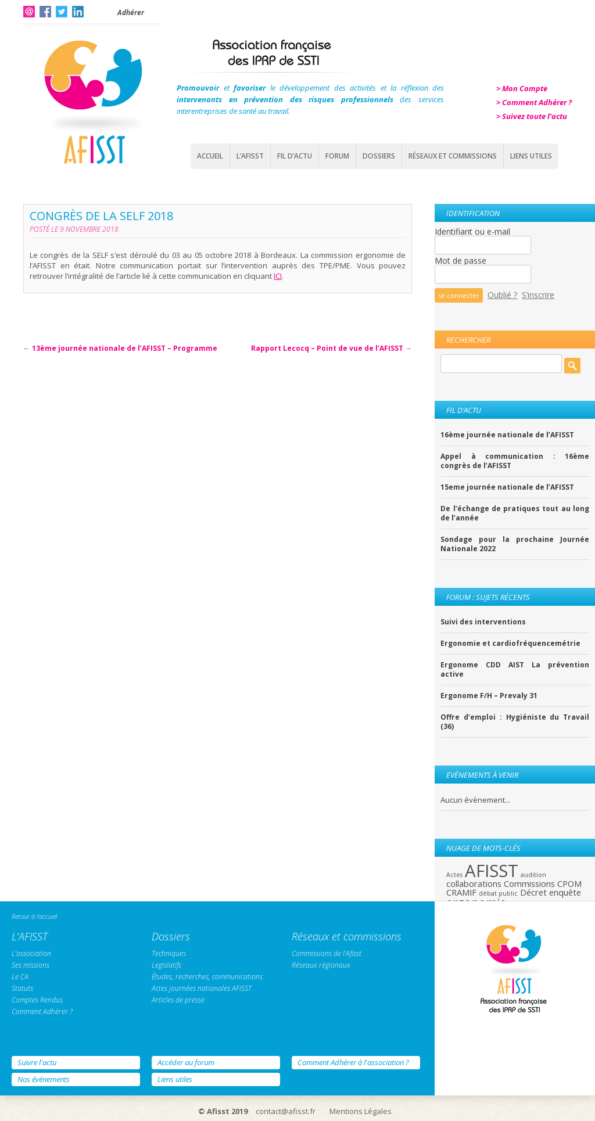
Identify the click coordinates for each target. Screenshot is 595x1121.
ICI (278, 276)
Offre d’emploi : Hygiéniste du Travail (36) (514, 722)
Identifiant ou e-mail (472, 231)
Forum (337, 156)
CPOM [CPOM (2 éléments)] (569, 883)
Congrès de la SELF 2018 (101, 216)
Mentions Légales (360, 1111)
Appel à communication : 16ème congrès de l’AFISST (514, 461)
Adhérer (130, 12)
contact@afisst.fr (286, 1111)
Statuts (22, 988)
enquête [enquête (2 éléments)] (565, 892)
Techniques (169, 953)
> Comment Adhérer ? (534, 102)
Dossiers (379, 156)
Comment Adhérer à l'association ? (353, 1062)
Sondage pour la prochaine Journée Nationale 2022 (514, 544)
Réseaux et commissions (452, 156)
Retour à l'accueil (34, 916)
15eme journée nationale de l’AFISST (507, 487)
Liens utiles (174, 1079)
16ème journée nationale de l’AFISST (507, 435)
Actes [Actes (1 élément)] (454, 875)
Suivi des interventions (483, 622)
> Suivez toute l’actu (531, 116)
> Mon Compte (521, 88)
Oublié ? (502, 294)
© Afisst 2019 (223, 1111)
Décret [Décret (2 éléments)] (533, 892)
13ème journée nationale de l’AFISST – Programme (120, 348)
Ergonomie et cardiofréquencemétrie (510, 643)
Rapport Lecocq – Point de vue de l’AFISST (331, 348)
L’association (31, 953)
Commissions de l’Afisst (326, 953)
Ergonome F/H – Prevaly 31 (488, 695)
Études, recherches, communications (207, 977)
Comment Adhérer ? (42, 1011)
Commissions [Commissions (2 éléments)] (529, 883)
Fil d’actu (294, 156)
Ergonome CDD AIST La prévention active (514, 669)
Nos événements (43, 1079)
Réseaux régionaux (321, 965)
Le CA (20, 977)
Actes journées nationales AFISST (202, 988)
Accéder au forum (185, 1062)
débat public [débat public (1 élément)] (498, 893)
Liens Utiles (531, 156)
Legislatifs (166, 965)
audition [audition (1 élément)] (533, 875)
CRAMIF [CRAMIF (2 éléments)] (461, 892)
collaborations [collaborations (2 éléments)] (473, 883)
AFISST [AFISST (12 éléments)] (491, 870)
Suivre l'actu (36, 1062)
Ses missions (30, 965)
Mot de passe (460, 260)
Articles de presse (178, 1000)
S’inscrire (538, 294)
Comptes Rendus (37, 1000)
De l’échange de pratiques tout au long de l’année (514, 513)
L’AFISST (250, 156)
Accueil (210, 156)
